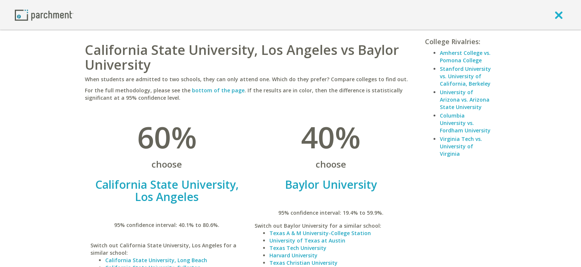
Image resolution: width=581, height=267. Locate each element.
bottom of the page (218, 90)
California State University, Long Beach (156, 260)
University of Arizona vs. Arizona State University (464, 100)
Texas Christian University (303, 262)
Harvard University (293, 255)
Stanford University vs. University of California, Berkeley (465, 76)
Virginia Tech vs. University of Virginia (461, 146)
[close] (558, 14)
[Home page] (44, 14)
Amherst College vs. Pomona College (465, 56)
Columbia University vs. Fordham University (465, 123)
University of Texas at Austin (307, 240)
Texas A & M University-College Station (320, 233)
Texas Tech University (297, 247)
